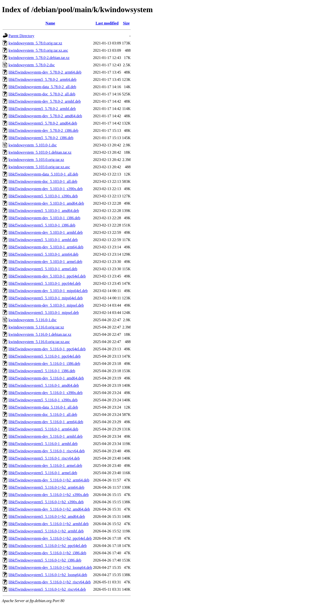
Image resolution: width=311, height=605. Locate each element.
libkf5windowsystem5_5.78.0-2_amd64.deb (43, 123)
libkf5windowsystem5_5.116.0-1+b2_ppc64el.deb (48, 546)
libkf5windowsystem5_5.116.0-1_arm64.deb (43, 429)
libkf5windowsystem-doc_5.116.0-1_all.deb (43, 414)
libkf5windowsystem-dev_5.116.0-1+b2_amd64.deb (49, 509)
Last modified (107, 23)
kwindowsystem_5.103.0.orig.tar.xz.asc (39, 167)
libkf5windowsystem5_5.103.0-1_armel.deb (43, 269)
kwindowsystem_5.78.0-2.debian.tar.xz (39, 58)
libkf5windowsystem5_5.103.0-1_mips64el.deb (46, 298)
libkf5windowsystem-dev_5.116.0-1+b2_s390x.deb (49, 495)
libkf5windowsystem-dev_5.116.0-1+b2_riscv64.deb (50, 582)
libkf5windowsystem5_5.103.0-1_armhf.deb (43, 240)
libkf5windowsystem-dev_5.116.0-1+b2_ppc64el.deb (50, 538)
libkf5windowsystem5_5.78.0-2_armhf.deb (42, 109)
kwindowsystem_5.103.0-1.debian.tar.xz (40, 152)
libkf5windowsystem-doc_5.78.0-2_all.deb (42, 94)
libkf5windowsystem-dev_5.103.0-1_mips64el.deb (48, 291)
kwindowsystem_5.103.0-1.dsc (33, 145)
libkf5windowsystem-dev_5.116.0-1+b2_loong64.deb (50, 567)
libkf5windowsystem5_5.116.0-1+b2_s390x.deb (46, 502)
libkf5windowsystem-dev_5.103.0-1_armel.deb (45, 262)
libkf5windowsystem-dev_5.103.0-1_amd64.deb (46, 203)
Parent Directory (21, 36)
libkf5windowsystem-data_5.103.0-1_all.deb (43, 174)
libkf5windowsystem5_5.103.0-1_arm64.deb (43, 254)
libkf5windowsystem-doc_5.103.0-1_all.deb (43, 181)
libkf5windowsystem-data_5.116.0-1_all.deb (43, 407)
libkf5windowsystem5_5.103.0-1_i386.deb (42, 225)
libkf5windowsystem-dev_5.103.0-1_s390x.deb (46, 189)
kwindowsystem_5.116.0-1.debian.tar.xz (40, 334)
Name (50, 23)
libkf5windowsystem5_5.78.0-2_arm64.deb (43, 79)
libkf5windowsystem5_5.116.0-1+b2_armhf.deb (46, 531)
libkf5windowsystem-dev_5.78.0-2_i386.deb (43, 130)
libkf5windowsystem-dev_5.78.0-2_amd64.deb (45, 116)
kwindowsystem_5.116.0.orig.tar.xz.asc (39, 342)
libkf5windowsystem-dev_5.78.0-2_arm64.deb (45, 72)
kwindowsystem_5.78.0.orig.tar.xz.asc (38, 50)
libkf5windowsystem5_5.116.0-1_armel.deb (43, 473)
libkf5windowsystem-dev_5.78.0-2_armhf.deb (45, 101)
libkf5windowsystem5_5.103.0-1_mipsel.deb (44, 313)
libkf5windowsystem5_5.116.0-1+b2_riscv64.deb (47, 589)
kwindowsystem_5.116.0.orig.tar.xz (36, 327)
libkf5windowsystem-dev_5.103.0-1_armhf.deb (46, 232)
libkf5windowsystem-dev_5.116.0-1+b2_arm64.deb (49, 480)
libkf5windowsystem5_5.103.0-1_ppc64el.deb (45, 283)
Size (126, 23)
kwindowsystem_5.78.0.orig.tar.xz (35, 43)
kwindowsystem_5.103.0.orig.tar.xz (36, 160)
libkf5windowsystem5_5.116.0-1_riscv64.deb (44, 458)
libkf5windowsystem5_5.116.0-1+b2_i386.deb (45, 560)
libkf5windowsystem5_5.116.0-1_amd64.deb (44, 385)
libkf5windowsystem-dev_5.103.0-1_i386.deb (44, 218)
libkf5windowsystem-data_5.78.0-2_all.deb (42, 87)
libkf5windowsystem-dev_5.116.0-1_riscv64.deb (47, 451)
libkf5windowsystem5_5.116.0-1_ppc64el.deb (45, 356)
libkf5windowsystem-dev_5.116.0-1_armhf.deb (46, 436)
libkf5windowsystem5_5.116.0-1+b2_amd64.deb (47, 516)
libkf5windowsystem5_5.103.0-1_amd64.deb (44, 211)
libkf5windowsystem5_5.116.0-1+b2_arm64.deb (46, 487)
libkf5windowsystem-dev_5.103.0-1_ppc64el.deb (47, 276)
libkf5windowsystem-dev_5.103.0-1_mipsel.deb (46, 305)
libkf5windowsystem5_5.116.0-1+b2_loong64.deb (48, 575)
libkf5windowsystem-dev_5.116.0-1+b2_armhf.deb (49, 524)
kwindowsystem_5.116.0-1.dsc (33, 320)
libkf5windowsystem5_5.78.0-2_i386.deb (41, 138)
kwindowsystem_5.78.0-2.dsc (32, 65)
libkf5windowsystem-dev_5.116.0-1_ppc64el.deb (47, 349)
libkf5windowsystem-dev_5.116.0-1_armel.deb (45, 465)
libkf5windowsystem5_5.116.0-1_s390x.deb (43, 400)
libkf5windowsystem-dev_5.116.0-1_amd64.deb (46, 378)
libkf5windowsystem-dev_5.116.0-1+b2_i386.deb (47, 553)
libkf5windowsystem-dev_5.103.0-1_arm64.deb (46, 247)
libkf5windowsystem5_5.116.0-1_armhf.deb (43, 444)
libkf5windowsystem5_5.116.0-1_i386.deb (42, 371)
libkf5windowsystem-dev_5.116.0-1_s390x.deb (46, 393)
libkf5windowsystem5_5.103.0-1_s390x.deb (43, 196)
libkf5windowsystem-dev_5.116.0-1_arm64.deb (46, 422)
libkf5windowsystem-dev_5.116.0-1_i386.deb (44, 363)
